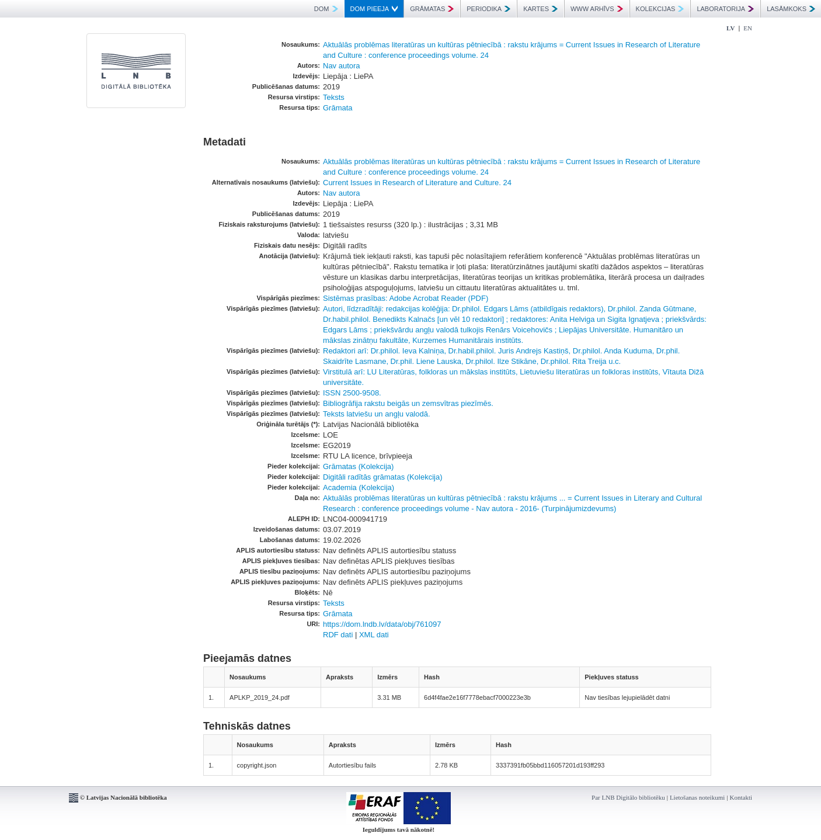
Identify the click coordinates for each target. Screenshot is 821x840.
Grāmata (338, 107)
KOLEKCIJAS (660, 9)
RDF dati (338, 634)
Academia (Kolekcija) (358, 487)
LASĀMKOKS (791, 9)
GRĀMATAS (432, 9)
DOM (326, 9)
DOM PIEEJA (374, 9)
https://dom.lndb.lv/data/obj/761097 (382, 624)
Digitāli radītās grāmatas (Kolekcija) (382, 477)
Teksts (334, 97)
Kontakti (741, 797)
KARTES (540, 9)
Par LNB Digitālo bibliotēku (628, 797)
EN (747, 28)
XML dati (374, 634)
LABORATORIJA (725, 9)
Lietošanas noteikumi (697, 797)
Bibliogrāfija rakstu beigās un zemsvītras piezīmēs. (408, 403)
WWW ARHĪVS (596, 9)
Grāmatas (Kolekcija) (358, 466)
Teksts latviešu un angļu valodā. (376, 413)
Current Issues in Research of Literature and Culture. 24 (417, 182)
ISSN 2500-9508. (352, 392)
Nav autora (341, 65)
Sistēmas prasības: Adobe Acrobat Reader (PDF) (405, 298)
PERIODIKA (488, 9)
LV (730, 28)
